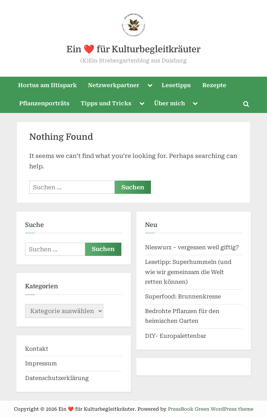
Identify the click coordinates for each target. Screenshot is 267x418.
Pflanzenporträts (44, 103)
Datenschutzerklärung (57, 378)
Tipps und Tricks (106, 103)
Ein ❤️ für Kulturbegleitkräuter (133, 49)
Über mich (169, 103)
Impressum (41, 363)
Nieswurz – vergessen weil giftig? (192, 247)
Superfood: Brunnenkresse (183, 296)
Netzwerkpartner (113, 85)
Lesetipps (176, 85)
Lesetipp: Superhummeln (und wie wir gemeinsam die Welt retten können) (188, 272)
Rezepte (214, 85)
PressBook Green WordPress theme (210, 409)
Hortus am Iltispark (47, 85)
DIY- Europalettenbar (175, 336)
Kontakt (36, 348)
